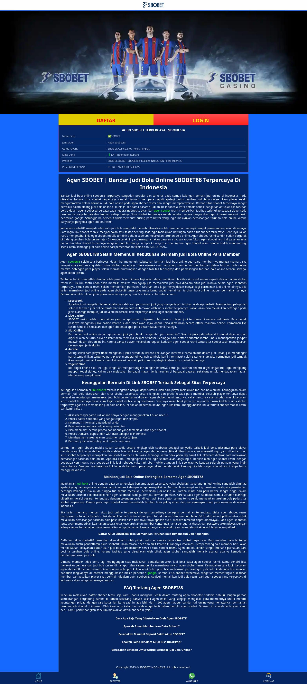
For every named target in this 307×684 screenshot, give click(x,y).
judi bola (82, 483)
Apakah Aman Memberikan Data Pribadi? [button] (152, 626)
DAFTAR (106, 120)
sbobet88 (74, 261)
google (151, 573)
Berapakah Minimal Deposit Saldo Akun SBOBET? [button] (151, 634)
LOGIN (201, 120)
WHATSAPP (192, 678)
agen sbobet (162, 210)
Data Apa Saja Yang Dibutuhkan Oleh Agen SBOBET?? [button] (151, 618)
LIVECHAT (268, 678)
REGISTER (115, 678)
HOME (38, 678)
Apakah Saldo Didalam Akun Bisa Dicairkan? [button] (151, 642)
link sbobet (99, 390)
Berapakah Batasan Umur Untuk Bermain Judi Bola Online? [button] (151, 650)
